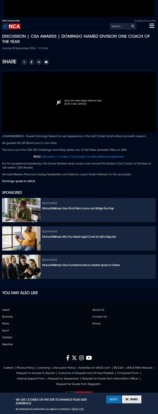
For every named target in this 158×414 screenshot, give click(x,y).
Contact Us (99, 317)
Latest (6, 310)
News (5, 323)
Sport (5, 330)
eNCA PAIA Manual (139, 368)
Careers (8, 368)
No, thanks (132, 399)
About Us (98, 310)
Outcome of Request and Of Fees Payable (86, 373)
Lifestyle (7, 337)
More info (77, 409)
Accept (113, 399)
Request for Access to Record (35, 373)
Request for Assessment (63, 378)
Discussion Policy (64, 368)
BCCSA (118, 368)
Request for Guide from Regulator (78, 384)
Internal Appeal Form (31, 378)
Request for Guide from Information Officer (110, 378)
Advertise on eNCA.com (94, 368)
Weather (7, 344)
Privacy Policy (25, 368)
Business (7, 317)
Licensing (44, 368)
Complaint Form (128, 373)
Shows (96, 323)
